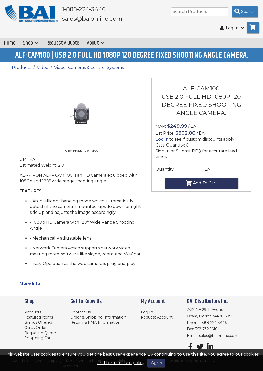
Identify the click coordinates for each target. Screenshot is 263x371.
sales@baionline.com (219, 335)
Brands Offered (38, 322)
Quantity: (165, 169)
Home (10, 42)
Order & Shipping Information (98, 317)
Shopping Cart (38, 338)
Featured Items (38, 317)
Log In (147, 312)
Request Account (157, 317)
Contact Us (80, 312)
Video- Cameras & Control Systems (89, 67)
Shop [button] (31, 42)
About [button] (96, 42)
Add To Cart (201, 183)
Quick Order (35, 327)
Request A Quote (62, 42)
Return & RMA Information (95, 322)
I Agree (156, 362)
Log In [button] (232, 27)
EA (207, 169)
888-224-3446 (214, 322)
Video (42, 67)
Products (21, 67)
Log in (162, 139)
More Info (30, 283)
